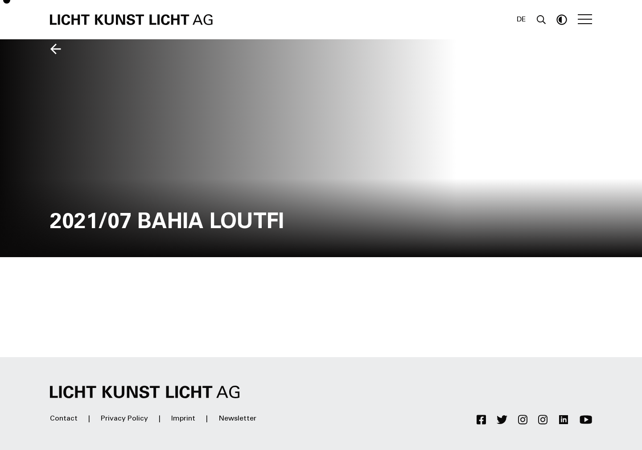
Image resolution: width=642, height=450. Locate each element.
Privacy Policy (124, 418)
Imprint (183, 418)
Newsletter (237, 418)
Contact (64, 418)
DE (521, 19)
